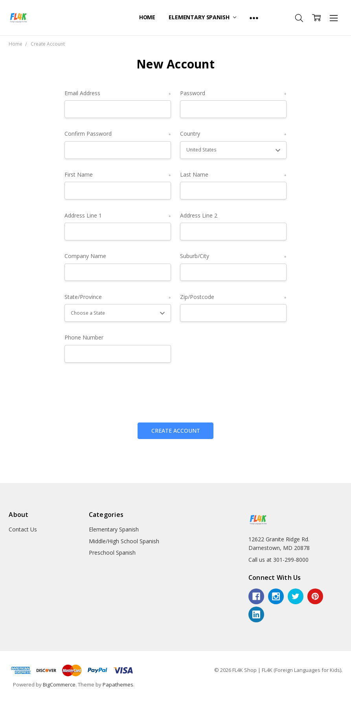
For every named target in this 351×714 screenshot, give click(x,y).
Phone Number (83, 337)
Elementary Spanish (202, 17)
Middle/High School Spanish (124, 541)
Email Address (117, 93)
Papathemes (118, 684)
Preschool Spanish (112, 552)
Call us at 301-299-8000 (278, 559)
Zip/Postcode (233, 297)
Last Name (233, 175)
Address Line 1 (117, 216)
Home (147, 17)
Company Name (85, 256)
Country (233, 134)
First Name (117, 175)
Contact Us (23, 529)
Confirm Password (117, 134)
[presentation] (124, 389)
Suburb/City (233, 256)
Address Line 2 (198, 215)
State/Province (117, 297)
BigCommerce (59, 684)
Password (233, 93)
